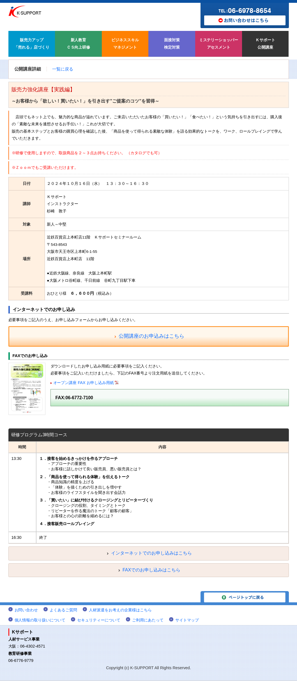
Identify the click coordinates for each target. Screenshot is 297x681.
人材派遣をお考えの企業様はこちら (120, 610)
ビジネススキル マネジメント (125, 43)
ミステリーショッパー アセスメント (218, 43)
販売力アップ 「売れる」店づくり (31, 43)
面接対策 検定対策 (172, 43)
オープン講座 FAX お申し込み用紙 (83, 383)
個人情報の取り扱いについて (40, 620)
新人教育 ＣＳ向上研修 (78, 43)
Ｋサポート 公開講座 (265, 43)
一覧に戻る (62, 69)
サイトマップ (187, 620)
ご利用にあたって (148, 620)
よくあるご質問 (63, 610)
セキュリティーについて (98, 620)
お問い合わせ (26, 610)
